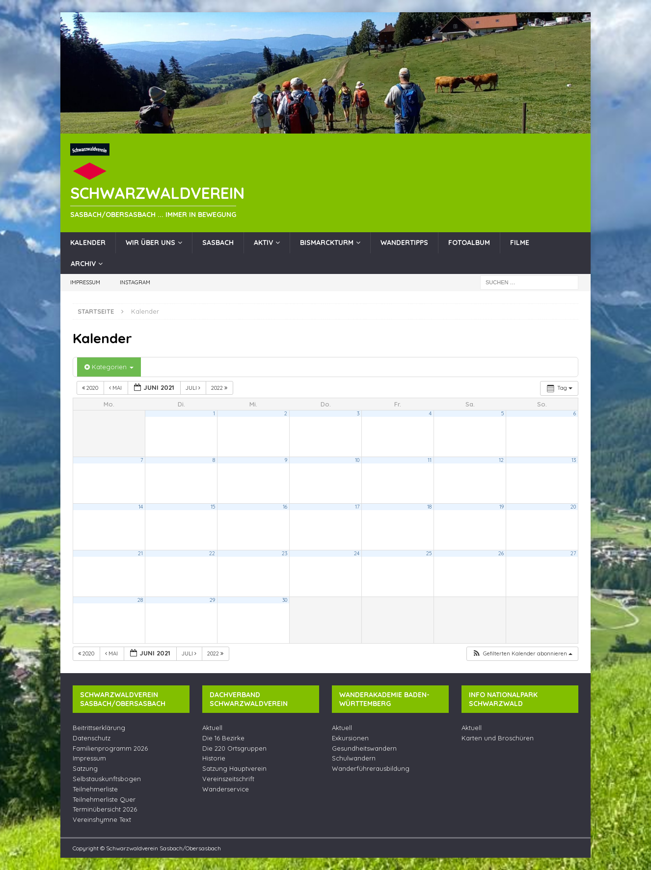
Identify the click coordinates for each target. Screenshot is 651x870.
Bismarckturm (326, 242)
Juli (194, 387)
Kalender (88, 242)
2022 (220, 387)
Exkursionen (350, 738)
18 (429, 506)
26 (501, 553)
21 (140, 553)
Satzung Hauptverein (234, 768)
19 (501, 506)
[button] (522, 653)
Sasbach (218, 242)
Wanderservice (225, 789)
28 (140, 600)
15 (213, 506)
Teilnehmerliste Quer (104, 799)
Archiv (83, 263)
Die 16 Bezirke (223, 738)
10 (357, 460)
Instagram (135, 282)
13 (573, 460)
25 (429, 553)
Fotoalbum (469, 242)
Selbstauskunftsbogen (107, 779)
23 (284, 553)
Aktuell (212, 728)
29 (212, 600)
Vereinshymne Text (102, 819)
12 (501, 460)
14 (140, 506)
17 (357, 506)
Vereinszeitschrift (228, 779)
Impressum (85, 282)
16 (285, 506)
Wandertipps (404, 242)
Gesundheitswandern (364, 748)
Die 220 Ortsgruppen (234, 748)
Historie (213, 758)
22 (212, 553)
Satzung (85, 768)
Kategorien (109, 367)
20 (573, 506)
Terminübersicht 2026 (105, 809)
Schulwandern (354, 758)
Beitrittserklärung (99, 728)
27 (573, 553)
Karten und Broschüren (497, 738)
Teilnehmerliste (95, 789)
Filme (519, 242)
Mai (116, 387)
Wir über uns (150, 242)
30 (284, 600)
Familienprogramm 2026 (110, 748)
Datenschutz (91, 738)
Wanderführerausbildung (370, 768)
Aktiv (263, 242)
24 (356, 553)
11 (430, 460)
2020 (91, 387)
